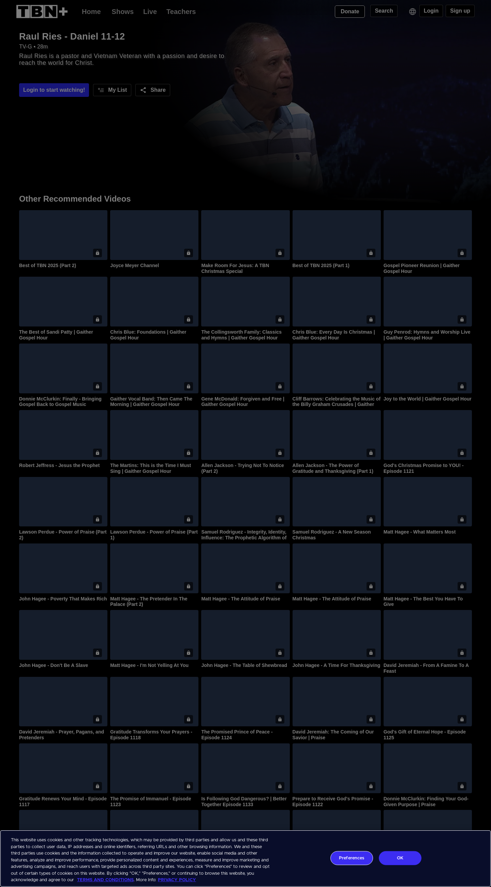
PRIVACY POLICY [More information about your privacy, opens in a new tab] (177, 880)
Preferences (351, 858)
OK (400, 858)
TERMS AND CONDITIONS (105, 880)
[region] (245, 858)
